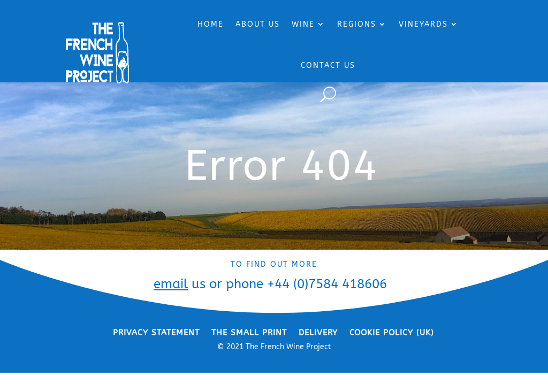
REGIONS (356, 24)
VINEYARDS (423, 24)
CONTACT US (328, 65)
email (171, 283)
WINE (303, 24)
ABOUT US (257, 24)
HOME (210, 24)
